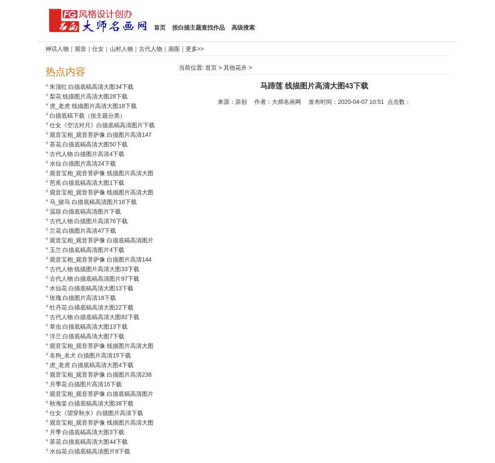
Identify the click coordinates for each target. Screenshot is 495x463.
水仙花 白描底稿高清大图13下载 (91, 288)
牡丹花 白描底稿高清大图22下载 (91, 307)
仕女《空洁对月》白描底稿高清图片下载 (102, 125)
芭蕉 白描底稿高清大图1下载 (87, 182)
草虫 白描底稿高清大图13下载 (89, 326)
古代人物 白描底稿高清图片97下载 (94, 278)
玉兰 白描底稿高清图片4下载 (87, 250)
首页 (211, 67)
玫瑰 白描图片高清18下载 (83, 297)
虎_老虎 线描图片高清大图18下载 (93, 106)
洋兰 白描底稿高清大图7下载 (87, 336)
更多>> (195, 48)
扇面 (174, 48)
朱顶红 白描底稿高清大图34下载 (91, 86)
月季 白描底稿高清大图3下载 (87, 432)
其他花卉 (235, 67)
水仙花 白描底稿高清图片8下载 (90, 451)
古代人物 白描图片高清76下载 (89, 221)
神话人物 (57, 48)
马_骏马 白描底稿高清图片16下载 (93, 202)
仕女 (98, 48)
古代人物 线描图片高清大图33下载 (94, 269)
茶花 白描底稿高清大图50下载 (89, 144)
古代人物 (150, 48)
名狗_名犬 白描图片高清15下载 (90, 355)
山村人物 (121, 48)
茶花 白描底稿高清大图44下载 (89, 441)
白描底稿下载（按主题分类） (88, 115)
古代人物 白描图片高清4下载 (87, 154)
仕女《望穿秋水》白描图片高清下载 (96, 413)
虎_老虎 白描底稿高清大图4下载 (91, 365)
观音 (80, 48)
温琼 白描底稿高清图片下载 (85, 211)
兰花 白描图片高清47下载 (83, 230)
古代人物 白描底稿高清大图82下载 (94, 317)
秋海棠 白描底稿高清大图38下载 (91, 403)
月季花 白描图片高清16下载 (86, 384)
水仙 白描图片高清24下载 (83, 163)
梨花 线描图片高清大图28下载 (89, 96)
